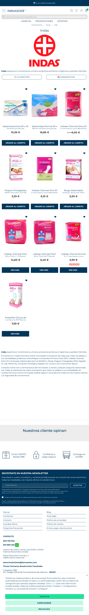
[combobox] (44, 17)
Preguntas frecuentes (13, 528)
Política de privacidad (56, 493)
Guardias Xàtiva (10, 524)
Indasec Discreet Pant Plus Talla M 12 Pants (44, 255)
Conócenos (8, 516)
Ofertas (62, 21)
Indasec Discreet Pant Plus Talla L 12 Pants (15, 255)
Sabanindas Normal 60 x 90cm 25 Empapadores (44, 127)
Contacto (7, 520)
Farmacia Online (36, 25)
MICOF (52, 572)
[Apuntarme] (77, 485)
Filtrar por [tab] (22, 77)
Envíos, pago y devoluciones (59, 528)
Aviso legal (51, 516)
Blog (49, 512)
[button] (26, 89)
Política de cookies (55, 524)
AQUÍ (53, 583)
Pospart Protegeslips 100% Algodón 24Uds (15, 191)
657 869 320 (11, 545)
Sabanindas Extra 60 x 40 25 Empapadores (15, 127)
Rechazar (44, 609)
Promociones (44, 21)
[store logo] (17, 10)
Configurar (44, 603)
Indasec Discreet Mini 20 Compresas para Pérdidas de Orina (44, 193)
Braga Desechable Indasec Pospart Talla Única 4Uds (73, 193)
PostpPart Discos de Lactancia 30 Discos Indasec (15, 320)
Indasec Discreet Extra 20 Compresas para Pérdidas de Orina (73, 128)
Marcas (26, 21)
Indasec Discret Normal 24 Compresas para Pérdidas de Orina (73, 256)
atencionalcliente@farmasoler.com (20, 562)
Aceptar (44, 596)
